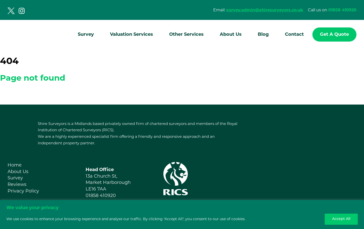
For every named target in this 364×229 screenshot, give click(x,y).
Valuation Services (131, 34)
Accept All (341, 219)
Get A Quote (334, 34)
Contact (294, 34)
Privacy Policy (23, 191)
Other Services (186, 34)
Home (15, 165)
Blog (263, 34)
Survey (86, 34)
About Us (231, 34)
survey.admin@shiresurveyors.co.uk (264, 10)
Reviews (17, 184)
